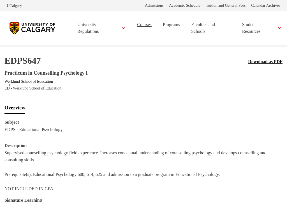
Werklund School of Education (28, 81)
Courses (144, 24)
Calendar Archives (265, 5)
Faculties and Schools (203, 28)
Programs (171, 24)
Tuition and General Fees (226, 5)
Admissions (154, 5)
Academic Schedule (184, 5)
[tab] (14, 108)
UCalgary (14, 6)
